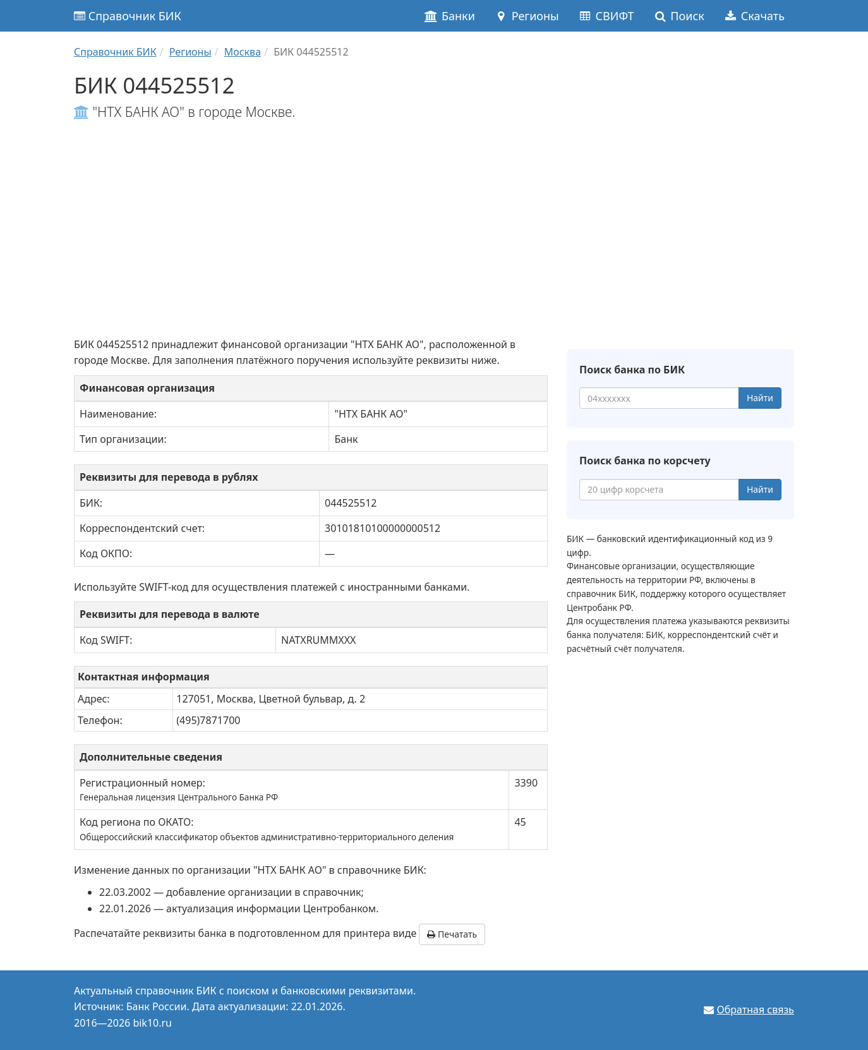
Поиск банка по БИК (632, 370)
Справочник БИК (127, 15)
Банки (449, 15)
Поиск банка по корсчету (645, 461)
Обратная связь (755, 1010)
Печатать (452, 934)
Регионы (526, 15)
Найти (760, 398)
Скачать (754, 15)
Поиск (678, 15)
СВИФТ (606, 15)
